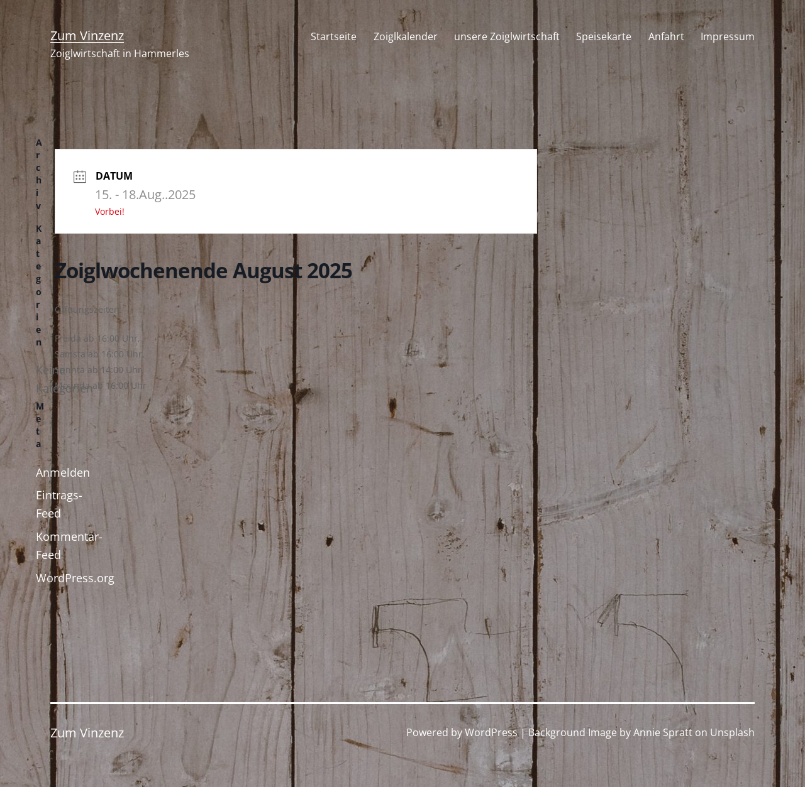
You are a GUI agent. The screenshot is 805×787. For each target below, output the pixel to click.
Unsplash (732, 732)
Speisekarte (603, 36)
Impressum (728, 36)
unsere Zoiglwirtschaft (507, 36)
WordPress (491, 732)
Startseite (334, 36)
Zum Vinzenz (87, 35)
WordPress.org (75, 577)
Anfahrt (666, 36)
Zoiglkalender (406, 36)
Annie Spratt (662, 732)
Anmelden (63, 472)
